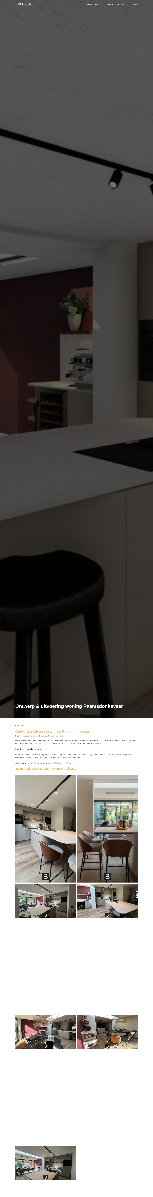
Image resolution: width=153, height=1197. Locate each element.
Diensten (109, 4)
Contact (134, 4)
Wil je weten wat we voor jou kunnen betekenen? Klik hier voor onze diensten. (44, 763)
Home (90, 4)
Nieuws (125, 4)
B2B (118, 4)
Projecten (99, 4)
